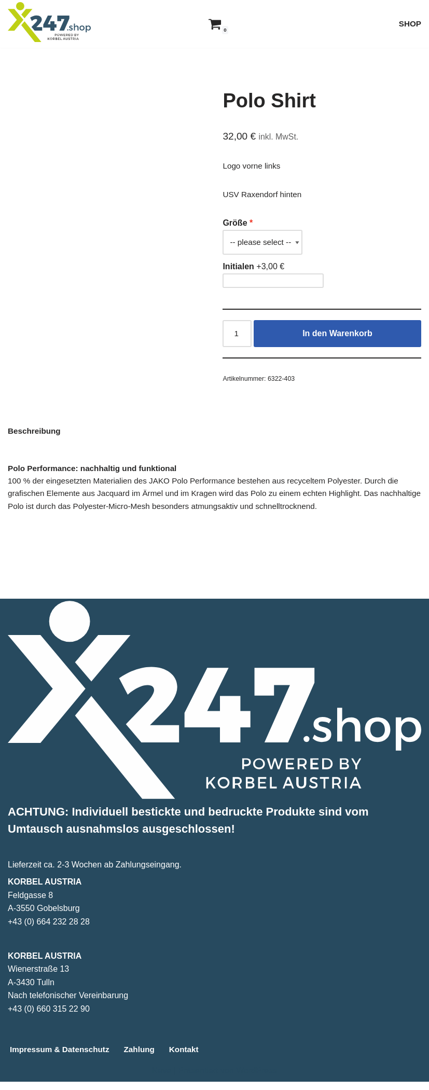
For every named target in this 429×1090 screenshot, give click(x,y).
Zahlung (145, 1057)
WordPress (256, 1078)
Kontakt (190, 1057)
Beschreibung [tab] (35, 436)
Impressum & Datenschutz (62, 1057)
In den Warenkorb (338, 336)
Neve (161, 1078)
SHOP (409, 23)
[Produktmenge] (238, 336)
